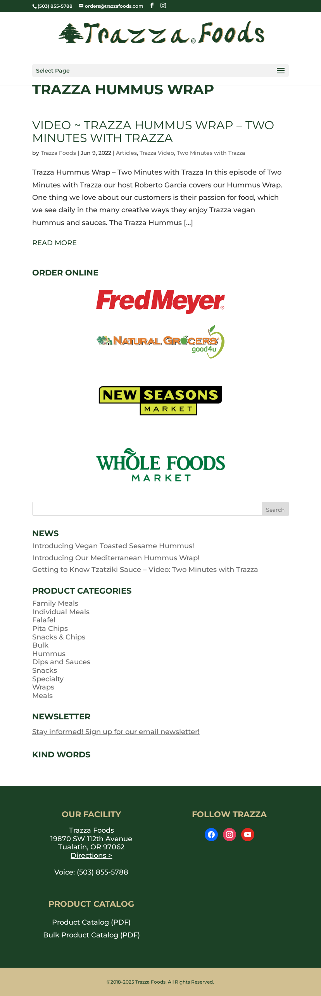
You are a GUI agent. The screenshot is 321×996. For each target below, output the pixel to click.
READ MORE (54, 243)
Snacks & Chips (58, 637)
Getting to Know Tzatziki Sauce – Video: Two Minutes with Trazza (145, 569)
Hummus (49, 654)
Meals (42, 695)
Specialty (48, 679)
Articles (126, 152)
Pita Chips (50, 628)
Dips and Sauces (61, 662)
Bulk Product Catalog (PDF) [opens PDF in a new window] (91, 935)
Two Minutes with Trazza (211, 152)
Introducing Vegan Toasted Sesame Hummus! (113, 546)
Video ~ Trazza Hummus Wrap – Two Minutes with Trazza (153, 131)
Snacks (44, 670)
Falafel (43, 620)
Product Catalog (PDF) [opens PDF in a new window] (91, 922)
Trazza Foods (58, 152)
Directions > (91, 855)
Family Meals (55, 603)
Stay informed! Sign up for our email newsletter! (116, 732)
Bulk (40, 645)
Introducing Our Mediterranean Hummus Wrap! (116, 558)
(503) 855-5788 (102, 872)
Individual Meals (61, 612)
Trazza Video (157, 152)
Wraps (43, 687)
